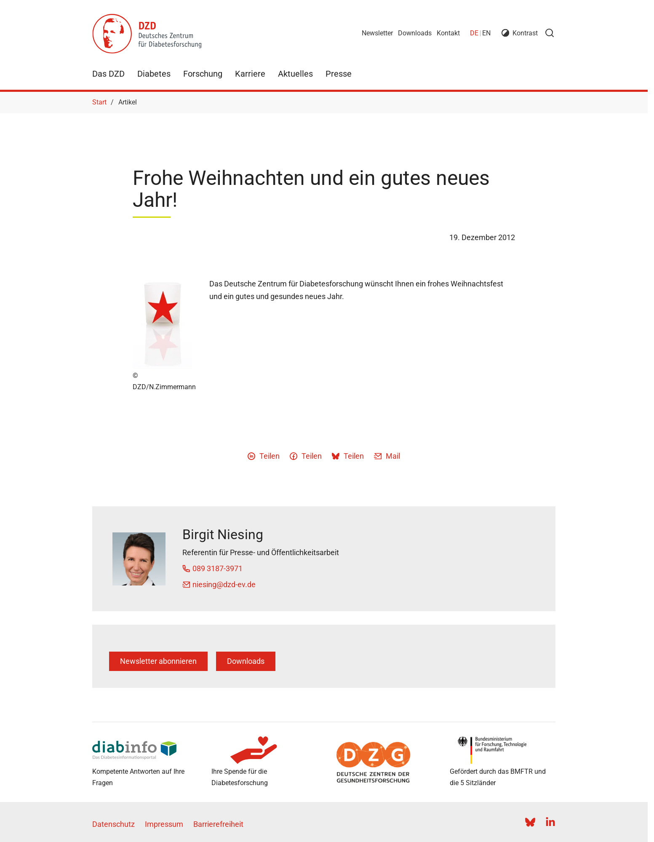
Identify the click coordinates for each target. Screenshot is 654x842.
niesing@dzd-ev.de (224, 584)
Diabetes (154, 74)
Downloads (415, 33)
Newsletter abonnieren (158, 661)
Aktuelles (295, 74)
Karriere (250, 74)
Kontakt (448, 33)
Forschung (202, 74)
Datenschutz (113, 824)
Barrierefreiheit (218, 824)
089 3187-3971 (217, 568)
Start (99, 102)
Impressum (164, 824)
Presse (339, 74)
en (486, 33)
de (474, 33)
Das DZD (108, 74)
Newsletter (377, 33)
